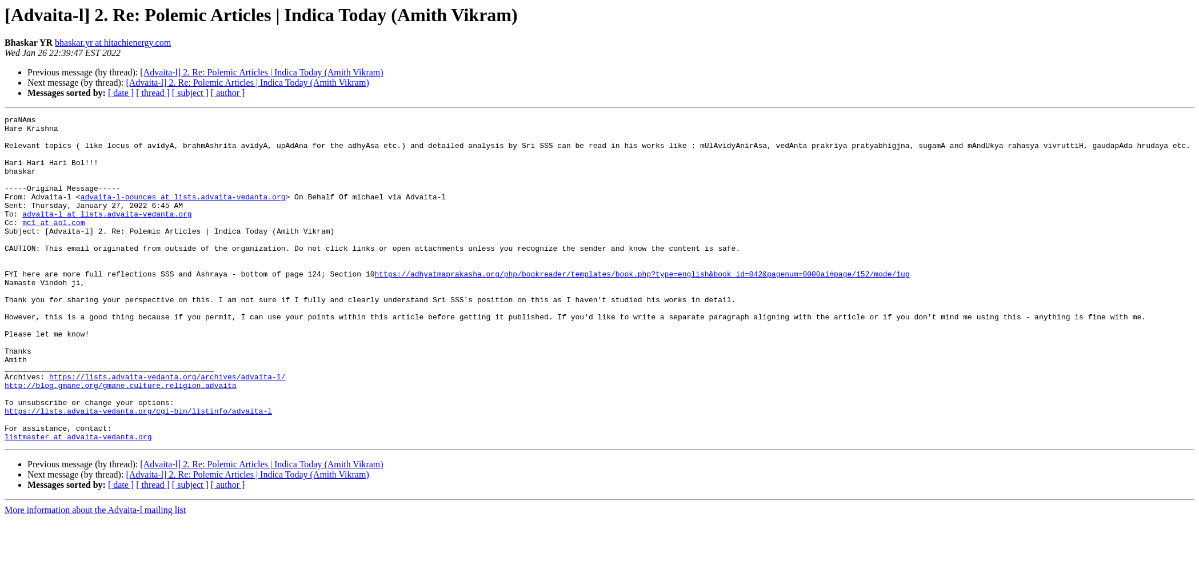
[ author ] (228, 93)
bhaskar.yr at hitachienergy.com (113, 42)
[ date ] (121, 93)
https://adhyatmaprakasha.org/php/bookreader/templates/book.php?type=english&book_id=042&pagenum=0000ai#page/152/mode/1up (641, 306)
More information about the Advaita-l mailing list (95, 575)
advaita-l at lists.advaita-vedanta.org (106, 234)
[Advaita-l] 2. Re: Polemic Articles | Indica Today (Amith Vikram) (261, 72)
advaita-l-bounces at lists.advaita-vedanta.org (183, 214)
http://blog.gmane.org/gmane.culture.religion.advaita (121, 440)
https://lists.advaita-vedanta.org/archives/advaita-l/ (167, 429)
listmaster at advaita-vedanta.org (78, 501)
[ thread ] (153, 93)
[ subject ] (190, 93)
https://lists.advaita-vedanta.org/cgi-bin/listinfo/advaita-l (138, 471)
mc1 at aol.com (53, 244)
